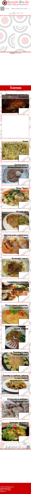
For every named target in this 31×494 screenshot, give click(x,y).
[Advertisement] (15, 33)
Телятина (18, 53)
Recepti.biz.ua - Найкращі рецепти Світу (7, 488)
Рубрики (4, 9)
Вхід (14, 12)
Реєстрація (12, 13)
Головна (12, 53)
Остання (8, 447)
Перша (3, 447)
